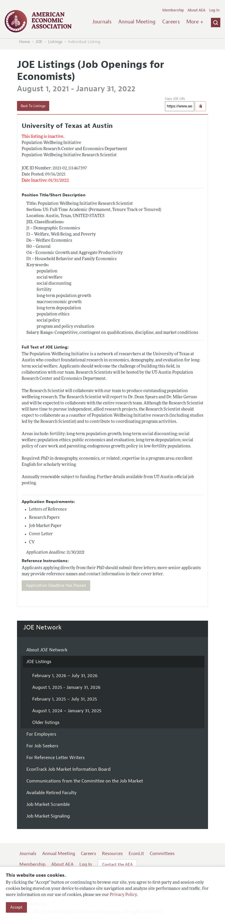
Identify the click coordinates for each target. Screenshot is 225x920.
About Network (46, 650)
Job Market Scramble (48, 804)
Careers (171, 21)
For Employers (41, 734)
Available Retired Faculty (51, 793)
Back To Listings (33, 106)
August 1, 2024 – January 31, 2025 (66, 711)
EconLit (136, 854)
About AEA (196, 10)
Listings (55, 41)
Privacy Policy (123, 895)
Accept (16, 907)
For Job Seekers (42, 746)
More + (194, 21)
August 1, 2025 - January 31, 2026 (66, 687)
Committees (162, 854)
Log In (214, 10)
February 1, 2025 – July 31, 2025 (64, 699)
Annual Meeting (137, 21)
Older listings (45, 722)
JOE (38, 41)
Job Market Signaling (48, 816)
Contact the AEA (117, 864)
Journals (102, 21)
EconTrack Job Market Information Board (68, 769)
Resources (112, 854)
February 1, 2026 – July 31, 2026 (65, 676)
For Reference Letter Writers (55, 758)
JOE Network (42, 627)
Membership (173, 10)
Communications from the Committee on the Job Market (84, 781)
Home (24, 41)
